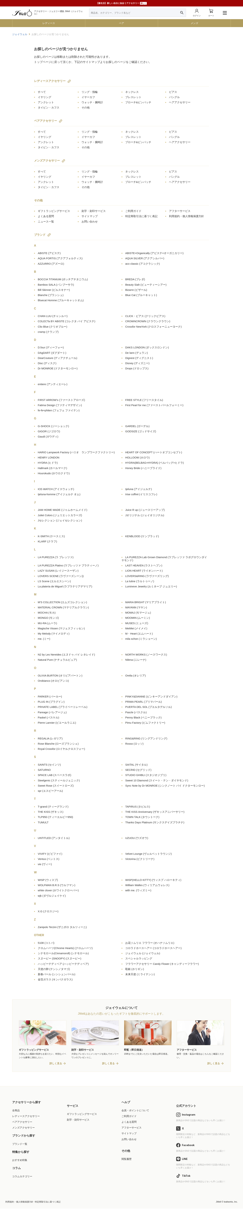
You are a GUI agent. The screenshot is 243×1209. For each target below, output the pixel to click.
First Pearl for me (154, 405)
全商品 (16, 1110)
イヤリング (44, 97)
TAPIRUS (137, 806)
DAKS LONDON (147, 347)
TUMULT (43, 822)
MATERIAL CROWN (63, 607)
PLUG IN (51, 701)
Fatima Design (60, 405)
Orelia (135, 675)
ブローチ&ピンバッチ (138, 102)
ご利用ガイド (133, 210)
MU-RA (47, 623)
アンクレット (46, 102)
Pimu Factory (145, 722)
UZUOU (136, 837)
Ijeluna (138, 489)
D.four (51, 347)
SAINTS (49, 764)
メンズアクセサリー (47, 160)
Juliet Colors (60, 515)
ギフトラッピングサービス (54, 210)
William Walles (147, 885)
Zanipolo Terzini (62, 927)
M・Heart (139, 633)
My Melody (54, 633)
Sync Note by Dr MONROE (165, 785)
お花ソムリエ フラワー (149, 942)
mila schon (141, 638)
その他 (86, 107)
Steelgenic (59, 780)
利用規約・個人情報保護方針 (186, 216)
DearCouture (57, 357)
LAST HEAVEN (143, 565)
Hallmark (52, 468)
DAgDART (52, 352)
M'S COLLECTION (62, 602)
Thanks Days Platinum (154, 822)
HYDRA (48, 462)
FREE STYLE (144, 399)
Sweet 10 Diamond (156, 780)
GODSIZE (140, 431)
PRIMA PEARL (143, 701)
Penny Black (143, 717)
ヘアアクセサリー (179, 102)
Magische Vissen (61, 628)
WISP (48, 879)
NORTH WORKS (146, 654)
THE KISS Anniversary (154, 811)
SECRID (138, 769)
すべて (42, 91)
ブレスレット (133, 97)
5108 (46, 942)
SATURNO (44, 769)
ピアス (173, 91)
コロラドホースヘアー (153, 948)
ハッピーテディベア (63, 963)
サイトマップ (90, 216)
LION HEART (144, 570)
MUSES (136, 623)
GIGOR (49, 431)
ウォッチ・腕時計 (92, 102)
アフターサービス (179, 210)
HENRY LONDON (48, 457)
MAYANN (136, 607)
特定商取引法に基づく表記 (141, 216)
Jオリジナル (144, 515)
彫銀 (134, 969)
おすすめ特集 (19, 1160)
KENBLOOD (142, 536)
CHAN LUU (53, 316)
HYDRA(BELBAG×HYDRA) (154, 462)
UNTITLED (54, 837)
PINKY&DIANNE (151, 696)
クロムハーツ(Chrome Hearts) (65, 948)
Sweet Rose (56, 785)
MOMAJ (138, 612)
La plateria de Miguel (65, 586)
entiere (52, 384)
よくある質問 (46, 216)
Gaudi (48, 436)
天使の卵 (54, 969)
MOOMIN (137, 617)
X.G (48, 911)
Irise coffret (141, 494)
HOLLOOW (137, 457)
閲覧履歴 (127, 1159)
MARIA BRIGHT (145, 602)
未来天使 (140, 974)
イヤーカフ (88, 97)
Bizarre (136, 289)
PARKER (50, 696)
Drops (136, 368)
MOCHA (47, 612)
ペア (121, 23)
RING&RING (146, 738)
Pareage (52, 712)
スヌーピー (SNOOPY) (59, 958)
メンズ (194, 23)
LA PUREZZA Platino (68, 565)
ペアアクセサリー (45, 120)
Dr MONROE (58, 368)
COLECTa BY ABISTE (66, 321)
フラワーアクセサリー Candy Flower (162, 963)
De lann (136, 352)
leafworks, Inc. (231, 1202)
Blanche (50, 295)
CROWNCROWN (147, 321)
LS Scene (54, 581)
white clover (58, 890)
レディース (48, 23)
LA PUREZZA (55, 557)
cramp (48, 331)
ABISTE (49, 253)
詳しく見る (55, 1063)
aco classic (142, 263)
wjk (52, 895)
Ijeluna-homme (59, 494)
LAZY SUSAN (58, 570)
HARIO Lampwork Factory (76, 452)
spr (50, 790)
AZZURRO (51, 263)
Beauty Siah (145, 284)
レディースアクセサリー (50, 80)
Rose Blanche (58, 743)
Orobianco (53, 680)
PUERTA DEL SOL (148, 706)
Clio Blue (52, 326)
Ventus (48, 858)
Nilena (135, 659)
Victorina (139, 858)
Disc (47, 363)
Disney (137, 363)
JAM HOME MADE (62, 509)
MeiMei (136, 628)
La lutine (139, 581)
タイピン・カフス (48, 107)
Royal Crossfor (61, 748)
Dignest (139, 357)
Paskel (48, 717)
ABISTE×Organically (154, 253)
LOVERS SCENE (61, 576)
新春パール (56, 974)
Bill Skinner (54, 289)
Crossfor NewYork (153, 326)
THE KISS (50, 811)
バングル (174, 97)
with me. (138, 890)
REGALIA (50, 738)
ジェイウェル (142, 953)
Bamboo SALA (56, 284)
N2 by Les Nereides (66, 654)
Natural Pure (57, 659)
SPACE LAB (54, 775)
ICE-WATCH (56, 489)
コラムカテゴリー (22, 1176)
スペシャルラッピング (138, 958)
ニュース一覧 (46, 221)
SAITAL (136, 764)
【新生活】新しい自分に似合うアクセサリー (121, 3)
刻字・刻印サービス (94, 210)
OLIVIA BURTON (60, 675)
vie (45, 864)
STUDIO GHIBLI (145, 775)
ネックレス (132, 91)
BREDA (135, 279)
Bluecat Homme (61, 300)
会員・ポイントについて (135, 1110)
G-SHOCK (53, 426)
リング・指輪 (90, 91)
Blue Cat (141, 295)
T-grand (53, 806)
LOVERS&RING (147, 576)
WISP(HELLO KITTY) (153, 879)
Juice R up (145, 509)
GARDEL (137, 426)
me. (44, 638)
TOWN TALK (142, 816)
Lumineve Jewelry (151, 586)
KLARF (47, 541)
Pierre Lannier (57, 722)
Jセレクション (60, 520)
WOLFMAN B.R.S (56, 885)
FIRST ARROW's (61, 399)
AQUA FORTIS (60, 258)
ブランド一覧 (19, 1144)
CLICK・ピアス (145, 316)
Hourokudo (54, 473)
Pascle (136, 712)
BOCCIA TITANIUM (63, 279)
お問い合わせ (90, 221)
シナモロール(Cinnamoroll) (63, 953)
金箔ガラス (55, 979)
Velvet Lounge (148, 853)
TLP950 (55, 816)
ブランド (40, 234)
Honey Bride (143, 468)
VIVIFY (50, 853)
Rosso (134, 743)
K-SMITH (51, 536)
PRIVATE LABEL (62, 706)
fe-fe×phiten (59, 410)
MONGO (48, 617)
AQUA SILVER (144, 258)
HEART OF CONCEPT (153, 452)
